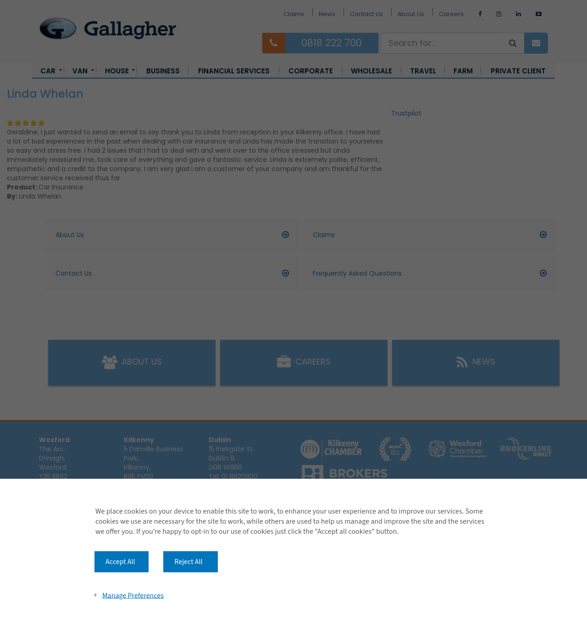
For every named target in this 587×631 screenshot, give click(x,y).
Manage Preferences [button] (133, 595)
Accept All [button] (120, 562)
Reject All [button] (188, 562)
